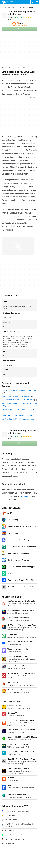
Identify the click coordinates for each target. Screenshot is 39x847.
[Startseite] (2, 8)
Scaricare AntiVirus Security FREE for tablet (18, 400)
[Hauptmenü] (37, 2)
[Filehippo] (7, 2)
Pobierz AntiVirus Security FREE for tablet (17, 415)
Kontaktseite (25, 496)
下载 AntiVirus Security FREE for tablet (16, 396)
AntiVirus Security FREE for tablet (22, 431)
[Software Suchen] (33, 2)
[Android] (7, 8)
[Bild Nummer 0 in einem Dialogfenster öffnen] (18, 246)
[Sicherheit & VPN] (16, 8)
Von (11, 17)
